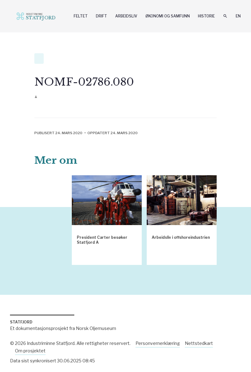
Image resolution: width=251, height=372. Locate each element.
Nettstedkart (199, 343)
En (238, 16)
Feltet (81, 16)
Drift (101, 16)
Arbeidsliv (126, 16)
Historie (206, 16)
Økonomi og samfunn (167, 16)
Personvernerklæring (157, 343)
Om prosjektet (30, 350)
